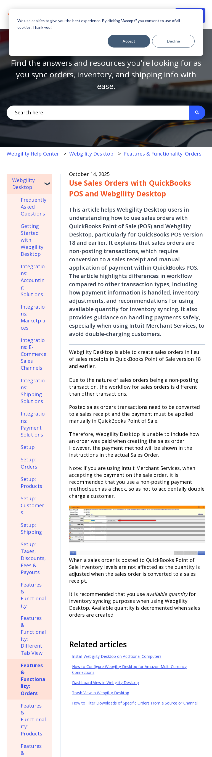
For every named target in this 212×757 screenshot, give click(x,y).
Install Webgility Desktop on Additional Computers (116, 656)
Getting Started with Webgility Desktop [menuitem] (32, 240)
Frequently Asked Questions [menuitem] (33, 206)
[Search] (197, 113)
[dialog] (106, 32)
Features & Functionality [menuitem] (33, 595)
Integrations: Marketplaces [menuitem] (33, 317)
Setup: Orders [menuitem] (29, 463)
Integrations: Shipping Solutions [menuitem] (33, 391)
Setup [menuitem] (28, 447)
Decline (173, 41)
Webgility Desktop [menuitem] (23, 183)
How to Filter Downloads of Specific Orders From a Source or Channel (135, 703)
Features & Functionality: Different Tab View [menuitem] (33, 635)
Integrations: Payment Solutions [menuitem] (33, 424)
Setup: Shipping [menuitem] (31, 528)
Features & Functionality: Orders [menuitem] (33, 679)
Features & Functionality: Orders (163, 153)
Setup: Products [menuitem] (31, 482)
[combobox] (98, 113)
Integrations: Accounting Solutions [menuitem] (33, 280)
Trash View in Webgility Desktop (100, 692)
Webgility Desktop (91, 153)
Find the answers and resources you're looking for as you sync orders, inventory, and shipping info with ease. (106, 74)
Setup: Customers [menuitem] (32, 505)
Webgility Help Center (33, 153)
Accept (129, 41)
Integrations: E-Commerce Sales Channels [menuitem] (33, 354)
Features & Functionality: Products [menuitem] (33, 719)
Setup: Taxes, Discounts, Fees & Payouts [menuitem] (33, 558)
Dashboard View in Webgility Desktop (105, 682)
